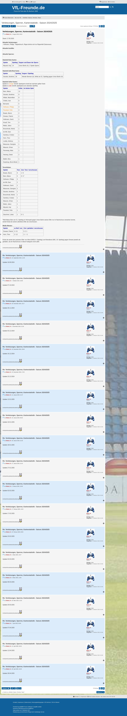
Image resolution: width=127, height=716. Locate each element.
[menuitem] (23, 2)
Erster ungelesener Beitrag (86, 26)
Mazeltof (25, 710)
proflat (17, 710)
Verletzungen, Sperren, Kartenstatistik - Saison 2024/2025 (29, 23)
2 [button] (101, 26)
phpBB (21, 706)
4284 (92, 41)
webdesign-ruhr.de (39, 712)
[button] (104, 26)
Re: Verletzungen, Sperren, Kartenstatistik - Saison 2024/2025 (26, 255)
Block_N (89, 38)
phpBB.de (30, 708)
